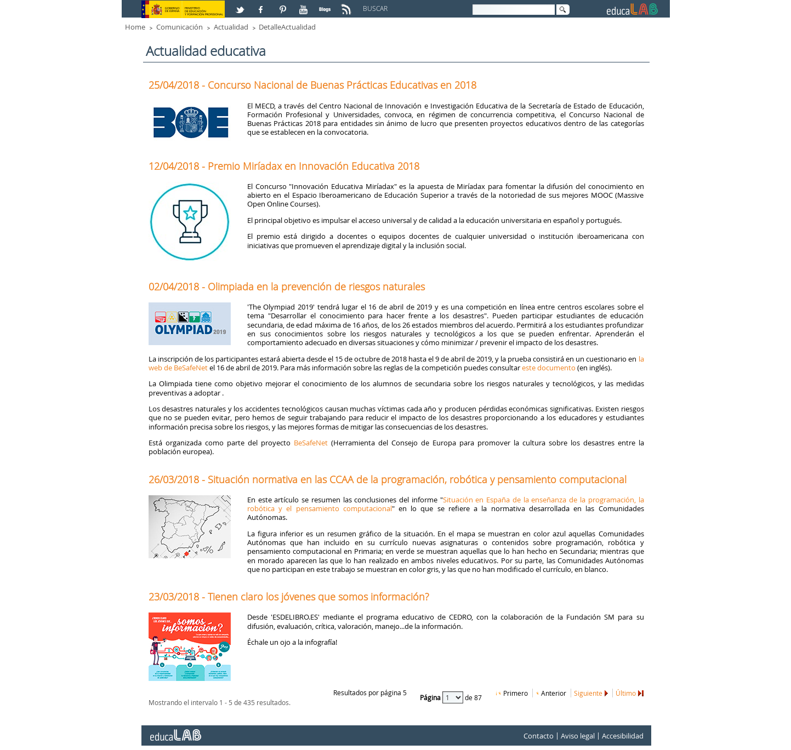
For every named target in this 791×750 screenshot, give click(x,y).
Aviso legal (578, 736)
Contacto (538, 736)
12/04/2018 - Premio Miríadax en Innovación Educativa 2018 (284, 166)
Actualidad (231, 27)
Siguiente (588, 693)
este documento (549, 368)
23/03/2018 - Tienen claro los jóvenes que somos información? (289, 596)
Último (626, 693)
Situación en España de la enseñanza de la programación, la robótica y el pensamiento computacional (445, 504)
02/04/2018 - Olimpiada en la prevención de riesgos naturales (287, 286)
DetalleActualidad (287, 27)
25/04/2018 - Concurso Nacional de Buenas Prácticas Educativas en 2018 (312, 84)
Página (431, 696)
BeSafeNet (311, 443)
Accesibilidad (623, 736)
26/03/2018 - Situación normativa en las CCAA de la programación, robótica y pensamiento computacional (388, 479)
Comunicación (179, 27)
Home (135, 27)
